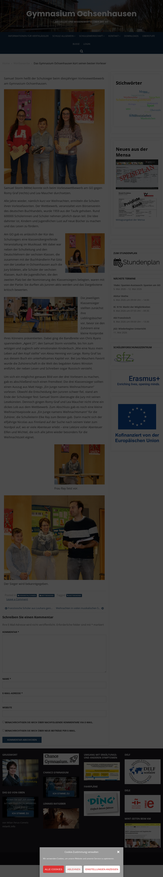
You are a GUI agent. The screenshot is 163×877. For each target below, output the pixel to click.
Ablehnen (73, 869)
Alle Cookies (53, 869)
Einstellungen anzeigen (101, 869)
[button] (118, 851)
